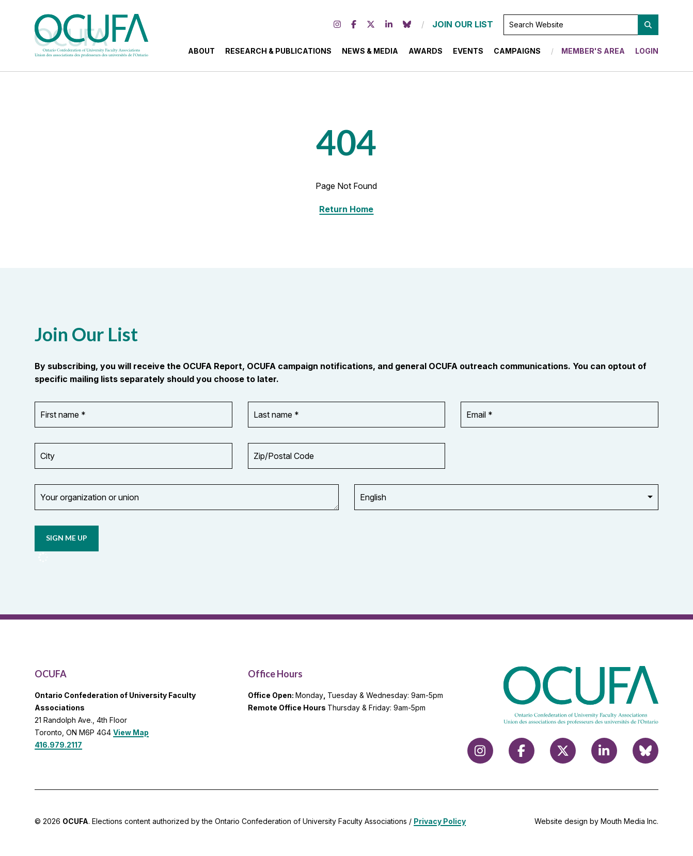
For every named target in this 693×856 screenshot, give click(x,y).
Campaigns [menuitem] (517, 52)
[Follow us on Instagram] (337, 26)
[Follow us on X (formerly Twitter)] (371, 26)
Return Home (346, 212)
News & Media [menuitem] (370, 52)
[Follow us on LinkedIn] (388, 26)
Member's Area (593, 52)
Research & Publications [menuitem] (278, 52)
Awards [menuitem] (425, 52)
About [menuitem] (201, 52)
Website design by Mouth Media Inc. (596, 824)
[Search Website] (580, 26)
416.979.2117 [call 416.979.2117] (58, 747)
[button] (648, 26)
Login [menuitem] (646, 52)
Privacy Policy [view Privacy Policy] (440, 824)
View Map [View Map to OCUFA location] (131, 735)
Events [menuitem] (468, 52)
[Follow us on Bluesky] (407, 26)
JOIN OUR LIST (462, 26)
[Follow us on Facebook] (353, 26)
